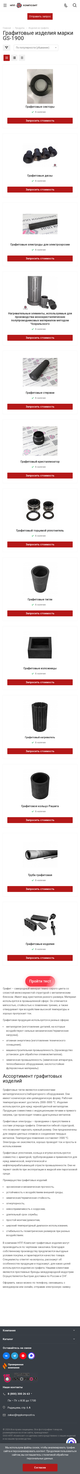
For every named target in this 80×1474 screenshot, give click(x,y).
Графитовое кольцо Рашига (40, 806)
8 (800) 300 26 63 (19, 1393)
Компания (9, 1330)
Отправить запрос (40, 16)
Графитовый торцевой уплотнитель (40, 530)
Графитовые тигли (40, 599)
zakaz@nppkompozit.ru (21, 1415)
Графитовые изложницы (40, 668)
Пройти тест (40, 981)
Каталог (8, 1339)
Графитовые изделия (40, 944)
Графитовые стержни (40, 392)
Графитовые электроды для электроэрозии (40, 244)
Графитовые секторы (40, 106)
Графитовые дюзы (40, 175)
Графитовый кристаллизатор (40, 461)
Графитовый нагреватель (40, 737)
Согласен (40, 1467)
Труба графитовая (40, 875)
